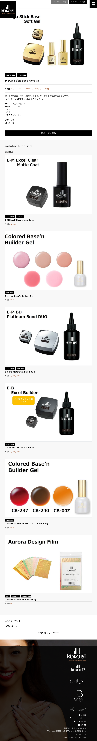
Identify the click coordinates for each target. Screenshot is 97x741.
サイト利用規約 (80, 721)
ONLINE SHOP (78, 2)
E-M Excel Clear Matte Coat (19, 220)
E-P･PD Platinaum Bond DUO (20, 372)
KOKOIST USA (59, 2)
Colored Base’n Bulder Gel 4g (20, 599)
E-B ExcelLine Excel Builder (19, 448)
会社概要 (82, 715)
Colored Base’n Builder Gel (19, 296)
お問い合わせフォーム (48, 633)
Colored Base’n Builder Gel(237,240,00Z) (26, 524)
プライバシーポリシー (78, 718)
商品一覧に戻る (48, 133)
